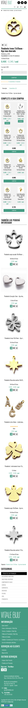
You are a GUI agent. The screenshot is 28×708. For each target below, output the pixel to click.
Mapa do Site (5, 653)
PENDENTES (5, 599)
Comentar (18, 82)
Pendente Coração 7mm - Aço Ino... (14, 296)
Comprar (14, 78)
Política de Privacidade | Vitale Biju (10, 634)
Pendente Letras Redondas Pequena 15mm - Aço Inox (20, 112)
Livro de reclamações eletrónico (9, 642)
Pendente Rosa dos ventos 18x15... (14, 380)
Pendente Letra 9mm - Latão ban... (14, 422)
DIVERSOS (4, 591)
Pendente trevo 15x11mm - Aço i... (14, 338)
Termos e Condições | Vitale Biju (9, 631)
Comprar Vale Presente (7, 660)
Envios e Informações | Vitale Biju (9, 628)
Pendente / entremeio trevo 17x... (14, 466)
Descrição (4, 88)
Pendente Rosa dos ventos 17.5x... (14, 550)
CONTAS (4, 585)
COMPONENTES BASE (7, 582)
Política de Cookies (6, 637)
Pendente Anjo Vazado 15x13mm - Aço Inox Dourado (20, 136)
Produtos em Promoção (7, 663)
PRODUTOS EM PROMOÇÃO (9, 573)
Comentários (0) (13, 88)
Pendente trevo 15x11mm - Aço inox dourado (20, 166)
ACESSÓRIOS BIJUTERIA (8, 576)
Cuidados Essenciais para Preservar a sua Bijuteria (13, 640)
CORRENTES (5, 588)
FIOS (3, 596)
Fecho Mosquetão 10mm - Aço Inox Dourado (21, 195)
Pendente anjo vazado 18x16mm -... (14, 254)
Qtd (2, 70)
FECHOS (4, 593)
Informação (7, 621)
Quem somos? (5, 625)
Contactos (4, 650)
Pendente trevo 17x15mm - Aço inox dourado (12, 10)
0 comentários (12, 82)
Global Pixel (10, 702)
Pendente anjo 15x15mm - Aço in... (14, 508)
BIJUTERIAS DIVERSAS (7, 579)
